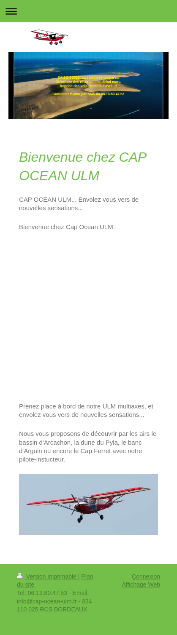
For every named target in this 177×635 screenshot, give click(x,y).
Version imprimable (47, 576)
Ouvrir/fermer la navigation (88, 11)
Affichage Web (141, 584)
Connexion (146, 576)
